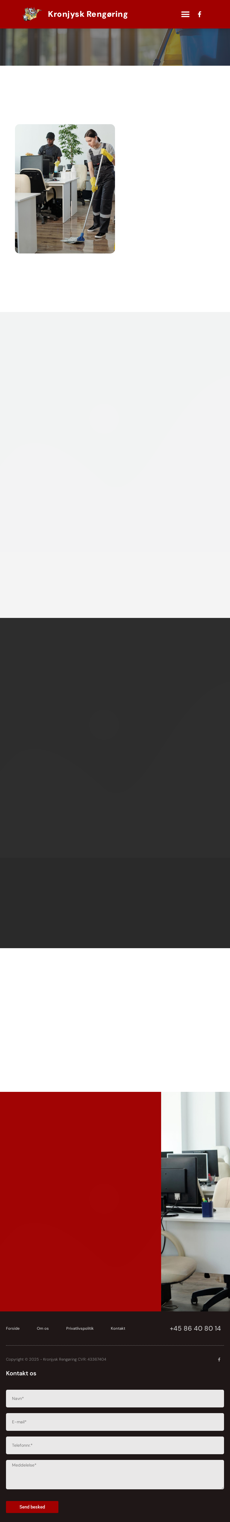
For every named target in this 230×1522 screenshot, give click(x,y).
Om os (43, 1328)
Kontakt (118, 1328)
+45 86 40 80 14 (195, 1328)
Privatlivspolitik (80, 1328)
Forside (13, 1328)
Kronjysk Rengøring (88, 14)
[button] (185, 14)
